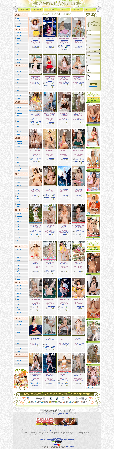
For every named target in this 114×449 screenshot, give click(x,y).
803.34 (83, 232)
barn (93, 69)
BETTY (79, 196)
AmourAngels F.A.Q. (90, 427)
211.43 (54, 271)
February (19, 23)
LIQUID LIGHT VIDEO (50, 262)
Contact (58, 427)
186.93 (40, 159)
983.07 (33, 308)
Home (20, 427)
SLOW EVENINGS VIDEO (35, 374)
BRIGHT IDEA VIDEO (35, 113)
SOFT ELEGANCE (78, 337)
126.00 (68, 308)
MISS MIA (79, 162)
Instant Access (51, 427)
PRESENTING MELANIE (78, 38)
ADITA (36, 47)
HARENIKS (36, 161)
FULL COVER (36, 46)
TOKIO (36, 124)
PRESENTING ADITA (35, 38)
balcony (93, 68)
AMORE (64, 122)
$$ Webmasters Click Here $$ (49, 429)
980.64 (33, 382)
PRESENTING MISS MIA (49, 299)
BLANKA (36, 385)
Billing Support (63, 427)
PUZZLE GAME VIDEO (35, 150)
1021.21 (47, 347)
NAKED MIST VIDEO (50, 187)
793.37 (62, 46)
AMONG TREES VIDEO (35, 225)
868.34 (33, 383)
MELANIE (79, 47)
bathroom (93, 70)
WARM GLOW (64, 150)
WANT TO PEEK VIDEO (64, 299)
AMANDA (50, 159)
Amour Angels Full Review (74, 427)
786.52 (68, 382)
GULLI (50, 273)
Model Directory (26, 427)
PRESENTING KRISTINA (64, 187)
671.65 (68, 46)
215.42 (83, 234)
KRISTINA (50, 47)
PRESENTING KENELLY (49, 113)
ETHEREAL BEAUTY (35, 75)
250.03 (40, 308)
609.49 (62, 308)
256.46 (54, 347)
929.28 (33, 232)
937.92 (33, 158)
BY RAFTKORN (64, 39)
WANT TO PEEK (50, 374)
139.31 (40, 383)
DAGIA (36, 196)
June (18, 48)
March (18, 20)
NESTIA (64, 159)
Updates (33, 427)
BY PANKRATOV (78, 226)
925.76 (40, 307)
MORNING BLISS (50, 150)
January (18, 26)
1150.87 (76, 159)
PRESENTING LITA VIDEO (78, 225)
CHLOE (36, 236)
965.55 (83, 159)
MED (37, 44)
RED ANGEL (36, 84)
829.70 (33, 159)
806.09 (54, 270)
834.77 (47, 271)
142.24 (68, 47)
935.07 (47, 270)
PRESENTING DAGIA (78, 299)
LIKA (36, 345)
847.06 (62, 383)
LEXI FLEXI (50, 349)
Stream (54, 82)
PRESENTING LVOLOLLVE (64, 75)
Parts (47, 82)
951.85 (47, 195)
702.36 (62, 47)
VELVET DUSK (49, 38)
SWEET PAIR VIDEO (50, 75)
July (18, 46)
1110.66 (33, 307)
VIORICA (79, 84)
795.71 (40, 232)
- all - (93, 65)
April (18, 18)
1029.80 (47, 83)
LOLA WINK (79, 271)
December (19, 32)
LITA (79, 236)
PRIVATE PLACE (64, 337)
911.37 (47, 85)
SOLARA (50, 86)
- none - (93, 67)
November (19, 35)
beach (93, 79)
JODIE (65, 49)
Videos (37, 427)
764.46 (40, 158)
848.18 (76, 234)
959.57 (76, 232)
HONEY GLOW (78, 262)
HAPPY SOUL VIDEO (64, 38)
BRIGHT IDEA (64, 262)
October (18, 38)
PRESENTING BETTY (78, 187)
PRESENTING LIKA (35, 337)
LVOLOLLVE (64, 84)
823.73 (33, 234)
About (82, 427)
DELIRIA (36, 271)
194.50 (40, 234)
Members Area (43, 427)
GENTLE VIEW (35, 187)
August (18, 43)
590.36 (68, 307)
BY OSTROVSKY (50, 114)
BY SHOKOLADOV (50, 39)
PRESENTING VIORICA (78, 75)
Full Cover (64, 43)
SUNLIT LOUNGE (50, 225)
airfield (93, 76)
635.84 (33, 122)
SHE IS (64, 225)
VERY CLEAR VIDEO (35, 299)
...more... (19, 365)
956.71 (62, 382)
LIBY (79, 122)
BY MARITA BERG (78, 114)
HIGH (35, 44)
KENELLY (50, 123)
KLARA (64, 310)
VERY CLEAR (78, 374)
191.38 (68, 383)
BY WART (35, 39)
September (19, 40)
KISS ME (36, 262)
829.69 (40, 382)
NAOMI (64, 345)
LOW (40, 44)
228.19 (54, 85)
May (18, 51)
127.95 (40, 122)
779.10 (54, 195)
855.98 (54, 83)
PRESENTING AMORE (64, 113)
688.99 (62, 307)
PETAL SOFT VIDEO (64, 374)
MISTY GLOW (78, 113)
